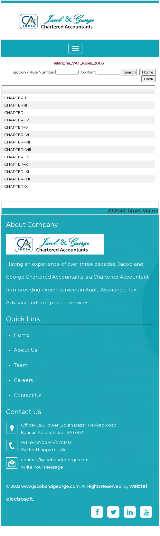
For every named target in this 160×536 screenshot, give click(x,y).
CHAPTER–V (16, 127)
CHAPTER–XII (17, 179)
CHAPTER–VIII (17, 149)
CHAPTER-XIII (17, 186)
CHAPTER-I (15, 97)
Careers (14, 380)
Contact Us (18, 395)
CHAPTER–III (16, 112)
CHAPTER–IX (16, 156)
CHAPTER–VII (17, 142)
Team (11, 365)
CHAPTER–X (16, 164)
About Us (16, 350)
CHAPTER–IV (16, 119)
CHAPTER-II (15, 105)
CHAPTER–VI (16, 134)
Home (12, 335)
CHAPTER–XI (16, 171)
